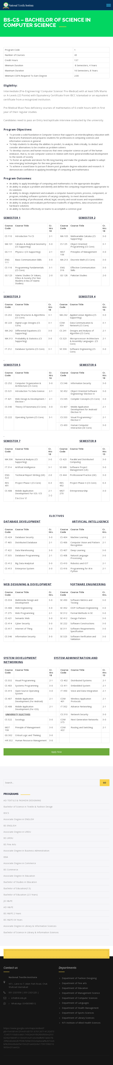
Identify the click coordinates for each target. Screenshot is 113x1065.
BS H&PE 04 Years (13, 919)
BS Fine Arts (10, 844)
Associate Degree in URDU (17, 831)
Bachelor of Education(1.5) (17, 888)
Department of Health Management (80, 1008)
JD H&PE (8, 901)
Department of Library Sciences (78, 1018)
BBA (6, 857)
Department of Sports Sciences (78, 1013)
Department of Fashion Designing (79, 978)
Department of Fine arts (74, 983)
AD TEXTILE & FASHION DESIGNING (22, 800)
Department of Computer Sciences (80, 998)
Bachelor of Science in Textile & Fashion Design (28, 806)
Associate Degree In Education (19, 875)
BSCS (6, 813)
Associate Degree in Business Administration (26, 850)
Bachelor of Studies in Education (20, 882)
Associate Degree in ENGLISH (19, 819)
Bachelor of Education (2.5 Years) (21, 894)
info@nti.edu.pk (19, 998)
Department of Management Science (81, 993)
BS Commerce (11, 869)
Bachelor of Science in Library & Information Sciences (31, 932)
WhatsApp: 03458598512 (23, 1003)
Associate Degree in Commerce (20, 863)
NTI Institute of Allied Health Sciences (81, 1022)
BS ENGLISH (10, 825)
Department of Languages (75, 1003)
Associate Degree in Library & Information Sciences (30, 926)
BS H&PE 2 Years (12, 913)
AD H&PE (8, 907)
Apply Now (56, 751)
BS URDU (8, 838)
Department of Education (75, 988)
